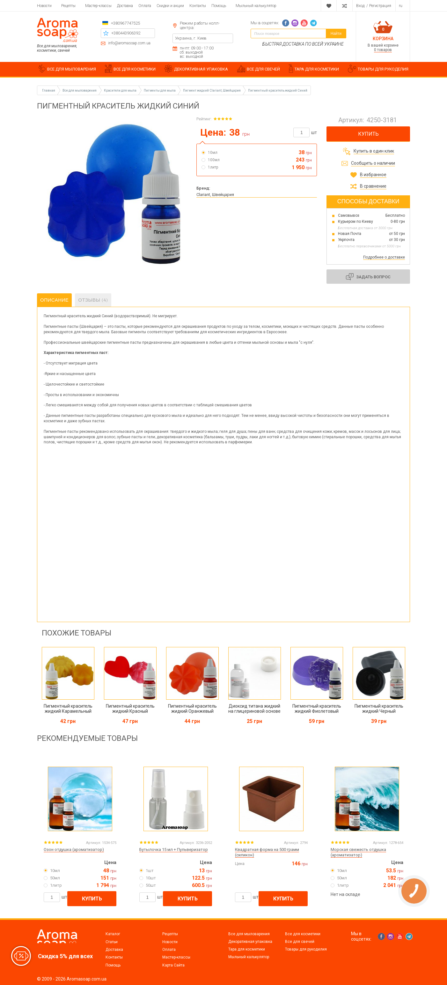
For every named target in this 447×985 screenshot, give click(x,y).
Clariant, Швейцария (215, 194)
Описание (54, 300)
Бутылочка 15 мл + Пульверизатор (173, 849)
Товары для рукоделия (306, 949)
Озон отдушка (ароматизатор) (74, 849)
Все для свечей (299, 941)
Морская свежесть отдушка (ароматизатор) (358, 852)
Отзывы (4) (93, 300)
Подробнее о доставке (384, 257)
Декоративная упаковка (250, 941)
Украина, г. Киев (191, 38)
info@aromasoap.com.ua (129, 43)
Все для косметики (302, 934)
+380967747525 (125, 23)
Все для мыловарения (249, 934)
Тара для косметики (246, 949)
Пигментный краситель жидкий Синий (277, 90)
